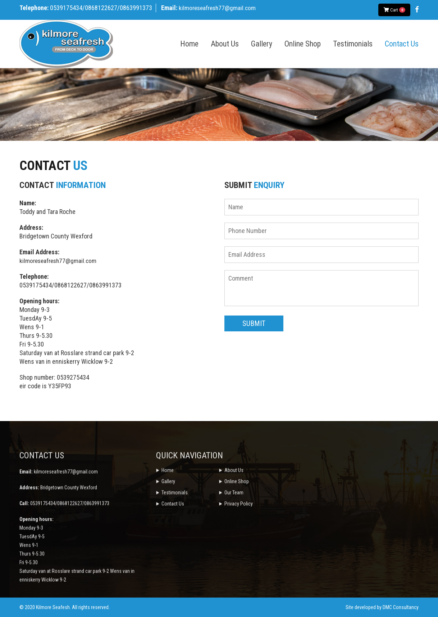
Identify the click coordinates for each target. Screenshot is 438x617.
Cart (394, 10)
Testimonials (353, 44)
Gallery (261, 44)
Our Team (233, 554)
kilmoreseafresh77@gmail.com (219, 8)
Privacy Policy (238, 565)
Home (189, 44)
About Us (225, 44)
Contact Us (402, 44)
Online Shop (302, 44)
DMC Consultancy (401, 607)
